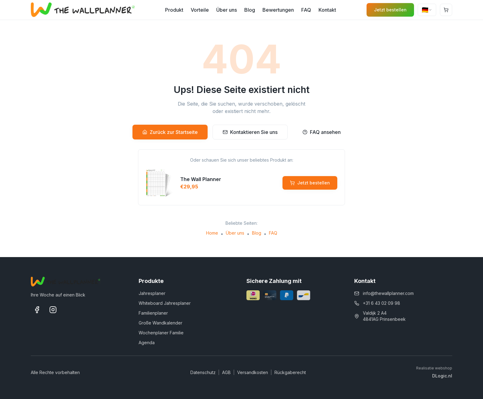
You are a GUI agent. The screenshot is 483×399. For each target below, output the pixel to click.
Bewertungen (278, 10)
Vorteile (200, 10)
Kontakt (327, 10)
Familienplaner (153, 313)
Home (212, 233)
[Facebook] (37, 310)
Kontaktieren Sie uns (250, 132)
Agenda (147, 342)
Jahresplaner (152, 293)
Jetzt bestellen (390, 9)
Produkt (174, 10)
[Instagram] (53, 310)
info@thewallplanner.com (388, 293)
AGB (226, 372)
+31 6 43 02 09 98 (381, 303)
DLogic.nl (442, 375)
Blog (249, 10)
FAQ (306, 10)
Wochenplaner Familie (161, 332)
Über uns (226, 10)
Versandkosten (252, 372)
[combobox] (427, 10)
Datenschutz (203, 372)
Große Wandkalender (160, 322)
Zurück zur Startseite (170, 132)
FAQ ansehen (321, 132)
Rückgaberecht (290, 372)
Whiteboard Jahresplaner (165, 303)
